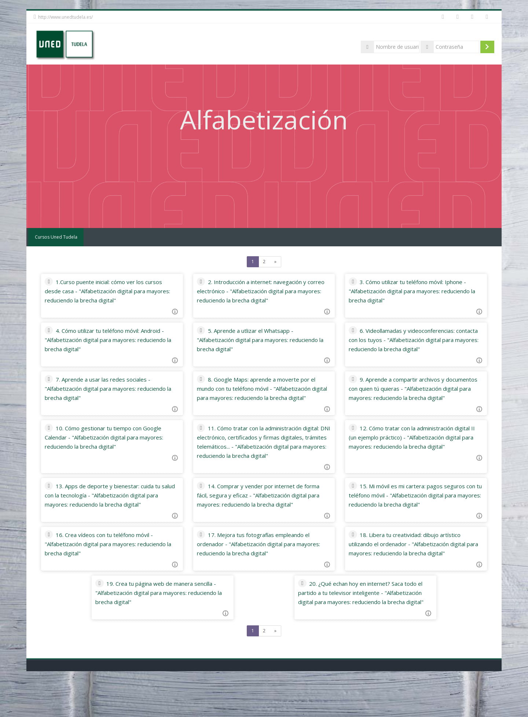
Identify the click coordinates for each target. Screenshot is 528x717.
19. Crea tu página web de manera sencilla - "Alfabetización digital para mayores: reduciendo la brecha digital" (165, 629)
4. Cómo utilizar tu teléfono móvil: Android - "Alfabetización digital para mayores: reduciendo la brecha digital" (116, 340)
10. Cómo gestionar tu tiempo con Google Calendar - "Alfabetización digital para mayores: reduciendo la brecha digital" (115, 446)
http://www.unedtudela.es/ (65, 17)
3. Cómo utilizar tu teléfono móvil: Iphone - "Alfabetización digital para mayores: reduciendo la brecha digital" (410, 291)
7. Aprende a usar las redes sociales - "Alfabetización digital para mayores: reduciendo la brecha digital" (111, 388)
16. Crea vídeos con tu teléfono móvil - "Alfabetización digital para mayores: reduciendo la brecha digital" (113, 571)
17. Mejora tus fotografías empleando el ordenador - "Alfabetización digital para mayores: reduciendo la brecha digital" (262, 571)
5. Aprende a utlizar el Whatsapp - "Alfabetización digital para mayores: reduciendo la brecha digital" (254, 340)
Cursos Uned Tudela (55, 237)
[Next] (275, 261)
